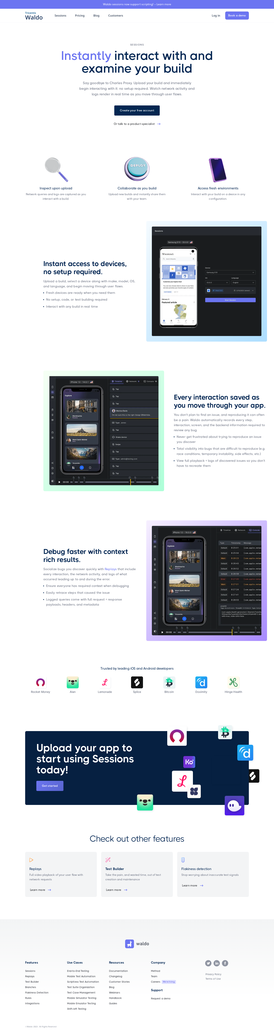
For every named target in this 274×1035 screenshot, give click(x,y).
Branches (30, 987)
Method (155, 971)
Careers (155, 981)
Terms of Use (213, 978)
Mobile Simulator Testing (81, 998)
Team (154, 976)
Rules (28, 998)
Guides (113, 1003)
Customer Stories (119, 981)
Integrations (32, 1003)
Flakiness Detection (37, 992)
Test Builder (32, 981)
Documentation (118, 971)
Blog (111, 987)
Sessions (30, 971)
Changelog (115, 976)
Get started (50, 785)
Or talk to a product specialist (134, 124)
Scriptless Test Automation (83, 981)
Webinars (114, 992)
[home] (36, 15)
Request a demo (161, 998)
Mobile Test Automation (81, 976)
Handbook (115, 998)
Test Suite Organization (81, 987)
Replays (111, 569)
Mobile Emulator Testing (81, 1003)
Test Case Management (81, 992)
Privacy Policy (213, 974)
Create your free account (137, 110)
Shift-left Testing (76, 1008)
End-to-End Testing (78, 971)
